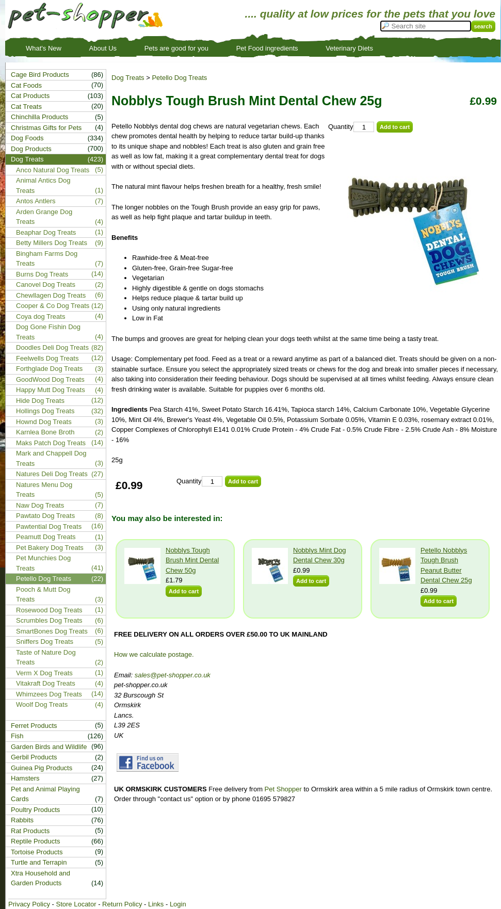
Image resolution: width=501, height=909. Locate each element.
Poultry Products (35, 810)
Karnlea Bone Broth (45, 432)
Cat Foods (26, 85)
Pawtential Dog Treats (49, 526)
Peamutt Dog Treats (46, 537)
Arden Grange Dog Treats (44, 217)
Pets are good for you (176, 48)
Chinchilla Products (39, 117)
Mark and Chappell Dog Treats (51, 458)
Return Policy (122, 904)
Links (156, 904)
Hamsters (25, 778)
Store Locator (76, 904)
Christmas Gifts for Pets (46, 128)
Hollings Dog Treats (45, 411)
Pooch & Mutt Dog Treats (43, 595)
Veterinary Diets (349, 48)
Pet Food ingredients (267, 48)
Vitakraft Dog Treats (45, 683)
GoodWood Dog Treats (50, 379)
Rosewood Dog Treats (49, 610)
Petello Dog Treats (179, 78)
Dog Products (31, 149)
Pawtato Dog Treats (45, 516)
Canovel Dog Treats (45, 284)
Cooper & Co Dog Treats (52, 306)
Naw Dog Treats (40, 505)
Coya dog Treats (40, 316)
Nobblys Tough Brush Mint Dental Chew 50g (192, 560)
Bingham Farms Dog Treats (46, 259)
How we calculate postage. (154, 654)
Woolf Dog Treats (42, 704)
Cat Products (30, 96)
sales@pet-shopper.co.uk (173, 675)
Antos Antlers (36, 201)
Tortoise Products (36, 852)
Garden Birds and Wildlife (49, 747)
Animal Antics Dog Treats (43, 185)
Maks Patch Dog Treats (51, 443)
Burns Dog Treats (42, 274)
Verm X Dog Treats (44, 673)
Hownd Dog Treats (44, 422)
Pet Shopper (283, 789)
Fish (17, 736)
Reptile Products (35, 841)
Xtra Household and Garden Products (40, 878)
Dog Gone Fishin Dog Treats (48, 332)
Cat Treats (26, 106)
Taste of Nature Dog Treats (46, 657)
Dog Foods (27, 138)
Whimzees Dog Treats (49, 694)
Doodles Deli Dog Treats (52, 347)
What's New (43, 48)
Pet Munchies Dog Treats (43, 563)
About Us (103, 48)
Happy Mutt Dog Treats (50, 390)
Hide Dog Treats (40, 400)
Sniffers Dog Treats (44, 641)
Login (178, 904)
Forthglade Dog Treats (49, 368)
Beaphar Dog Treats (46, 232)
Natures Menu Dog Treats (44, 490)
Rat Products (30, 831)
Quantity (340, 127)
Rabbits (22, 820)
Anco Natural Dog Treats (52, 170)
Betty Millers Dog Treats (51, 243)
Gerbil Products (34, 757)
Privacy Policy (29, 904)
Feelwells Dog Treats (47, 358)
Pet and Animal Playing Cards (45, 794)
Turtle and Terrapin (39, 862)
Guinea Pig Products (41, 768)
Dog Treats (127, 78)
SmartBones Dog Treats (52, 631)
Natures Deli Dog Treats (52, 474)
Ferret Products (34, 725)
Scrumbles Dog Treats (49, 620)
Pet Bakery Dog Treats (50, 547)
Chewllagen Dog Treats (51, 295)
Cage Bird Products (40, 74)
